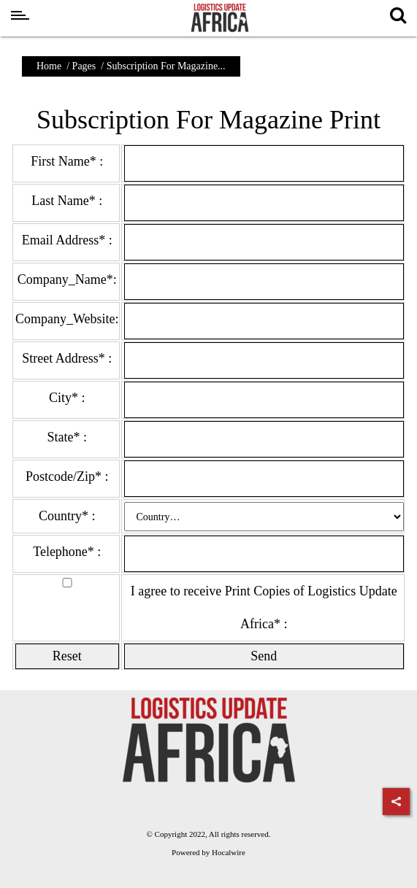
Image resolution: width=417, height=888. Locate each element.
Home (49, 66)
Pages (84, 66)
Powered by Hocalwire (208, 852)
